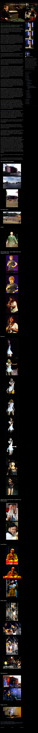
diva (16, 722)
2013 (27, 79)
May (28, 93)
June (28, 91)
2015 (27, 76)
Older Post (21, 727)
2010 (27, 102)
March (28, 94)
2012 (27, 99)
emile (18, 722)
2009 (27, 103)
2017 (27, 73)
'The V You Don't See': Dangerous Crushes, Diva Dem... (31, 87)
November (29, 80)
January (28, 97)
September (29, 83)
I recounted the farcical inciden (13, 119)
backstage (5, 722)
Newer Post (2, 727)
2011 (27, 100)
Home (12, 727)
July (28, 90)
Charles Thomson (19, 4)
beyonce (9, 722)
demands (13, 722)
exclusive (21, 722)
